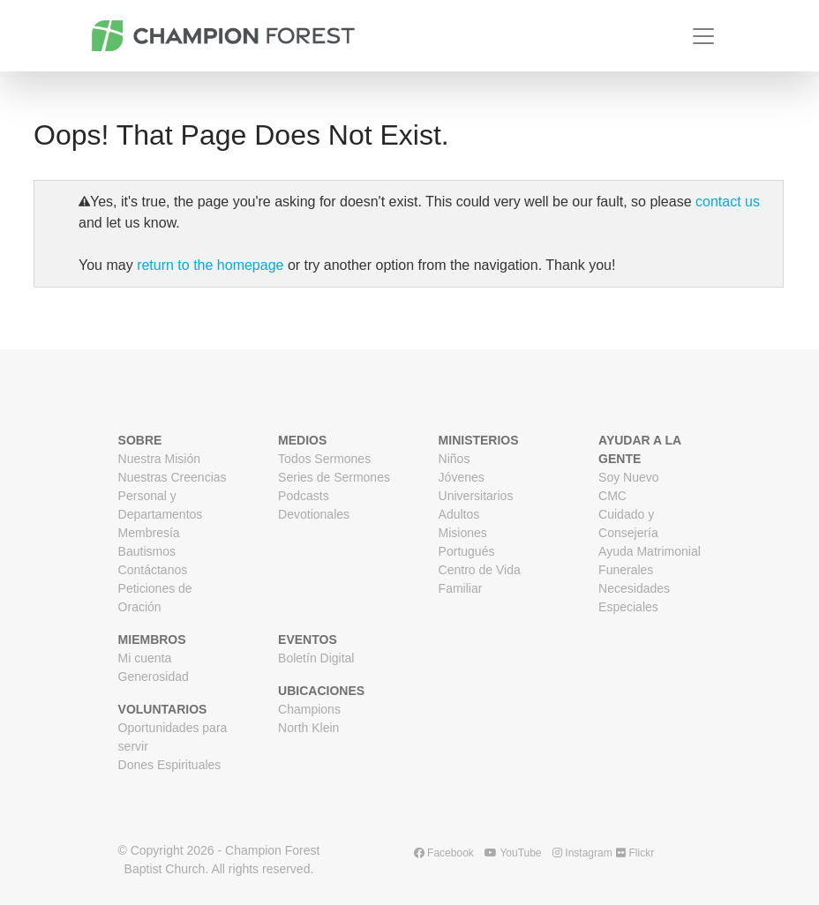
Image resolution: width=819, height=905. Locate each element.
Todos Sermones (324, 459)
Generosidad (153, 676)
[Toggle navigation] (703, 36)
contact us (727, 201)
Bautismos (147, 551)
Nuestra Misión (159, 459)
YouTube (513, 853)
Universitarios (476, 496)
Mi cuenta (145, 658)
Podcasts (303, 496)
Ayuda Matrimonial (649, 551)
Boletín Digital (316, 658)
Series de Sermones (334, 477)
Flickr (635, 853)
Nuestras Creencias (172, 477)
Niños (454, 459)
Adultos (459, 514)
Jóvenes (462, 477)
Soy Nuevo (628, 477)
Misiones (463, 533)
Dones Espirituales (170, 765)
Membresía (149, 533)
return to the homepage (210, 265)
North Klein (308, 728)
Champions (309, 709)
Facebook (444, 853)
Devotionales (313, 514)
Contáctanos (153, 570)
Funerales (625, 570)
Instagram (582, 853)
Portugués (467, 551)
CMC (612, 496)
